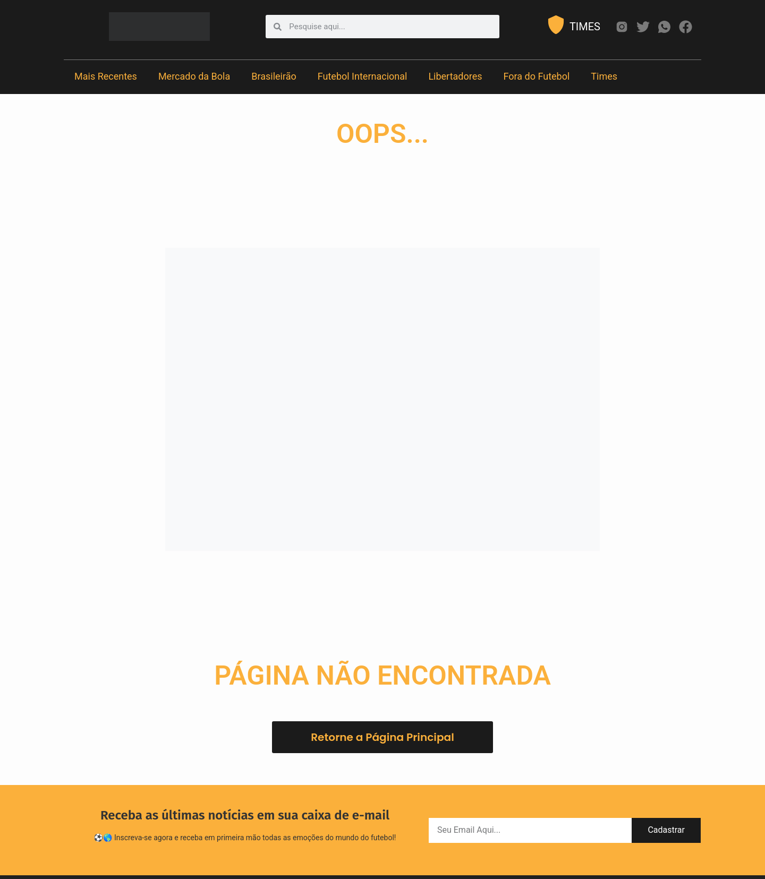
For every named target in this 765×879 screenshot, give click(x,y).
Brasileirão (273, 76)
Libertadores (455, 76)
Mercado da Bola (194, 76)
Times (604, 76)
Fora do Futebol (537, 76)
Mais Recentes (105, 76)
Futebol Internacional (362, 76)
